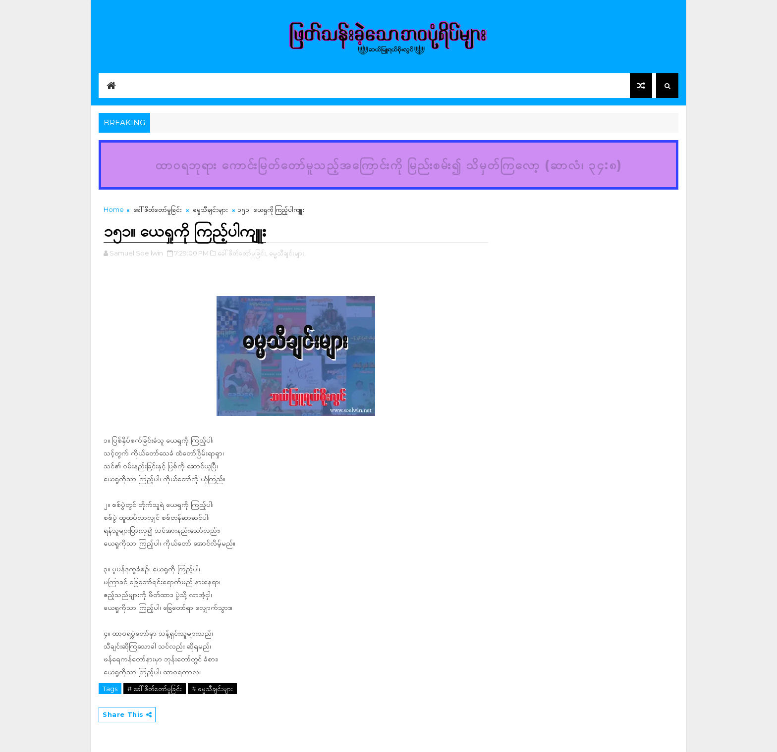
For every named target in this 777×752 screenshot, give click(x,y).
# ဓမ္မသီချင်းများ (212, 689)
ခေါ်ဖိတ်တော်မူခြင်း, (243, 253)
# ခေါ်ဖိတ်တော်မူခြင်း (154, 689)
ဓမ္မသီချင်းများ (210, 209)
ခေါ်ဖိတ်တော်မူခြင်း (157, 209)
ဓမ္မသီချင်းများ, (287, 253)
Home (114, 209)
